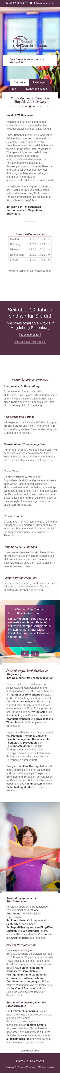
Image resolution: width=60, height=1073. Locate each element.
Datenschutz (37, 1061)
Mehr (30, 642)
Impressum (22, 1061)
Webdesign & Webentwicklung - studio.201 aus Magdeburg (30, 1067)
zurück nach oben (30, 1051)
